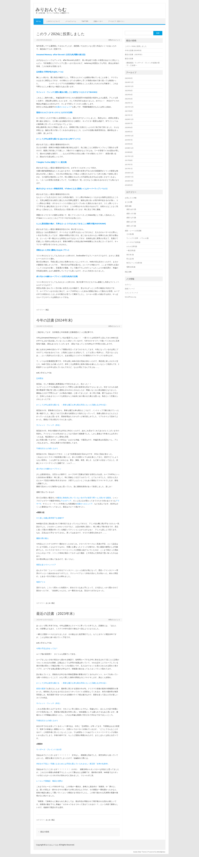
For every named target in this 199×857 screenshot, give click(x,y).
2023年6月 (129, 90)
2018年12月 (129, 148)
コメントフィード (131, 293)
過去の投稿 (43, 832)
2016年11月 (129, 177)
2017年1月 (129, 168)
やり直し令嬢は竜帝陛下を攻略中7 (50, 518)
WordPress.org (130, 297)
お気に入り (129, 198)
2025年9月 (129, 78)
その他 (128, 234)
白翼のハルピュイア (64, 107)
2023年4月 (129, 94)
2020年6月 (129, 127)
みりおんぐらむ (51, 9)
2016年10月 (129, 181)
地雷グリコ (40, 582)
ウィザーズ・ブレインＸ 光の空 (49, 749)
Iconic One (137, 852)
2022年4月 (129, 99)
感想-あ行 (130, 209)
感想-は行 (130, 222)
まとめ (48, 603)
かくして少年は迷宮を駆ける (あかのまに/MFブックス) (58, 139)
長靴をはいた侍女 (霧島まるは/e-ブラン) (52, 250)
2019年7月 (129, 140)
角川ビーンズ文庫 (133, 263)
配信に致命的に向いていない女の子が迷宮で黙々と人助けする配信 (84, 498)
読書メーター (98, 21)
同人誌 (128, 259)
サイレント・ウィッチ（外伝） (48, 425)
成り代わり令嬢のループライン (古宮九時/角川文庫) (57, 276)
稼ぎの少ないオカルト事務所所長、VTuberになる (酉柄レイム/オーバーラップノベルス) (71, 189)
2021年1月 (129, 115)
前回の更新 (40, 689)
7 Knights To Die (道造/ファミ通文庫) (51, 162)
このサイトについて (53, 21)
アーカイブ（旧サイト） (116, 21)
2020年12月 (129, 119)
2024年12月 (129, 82)
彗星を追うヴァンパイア (46, 565)
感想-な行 (130, 217)
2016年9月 (129, 185)
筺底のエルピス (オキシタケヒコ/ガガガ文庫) (54, 112)
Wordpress (161, 852)
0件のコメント (114, 40)
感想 (126, 206)
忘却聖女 (39, 378)
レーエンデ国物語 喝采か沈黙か (49, 781)
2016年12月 (129, 173)
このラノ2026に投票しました (60, 34)
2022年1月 (129, 103)
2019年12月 (129, 136)
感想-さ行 (130, 213)
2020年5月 (129, 132)
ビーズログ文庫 (132, 242)
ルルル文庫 (130, 246)
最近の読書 (129, 58)
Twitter (84, 21)
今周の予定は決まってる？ (47, 648)
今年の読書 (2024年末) (54, 320)
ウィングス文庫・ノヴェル (136, 238)
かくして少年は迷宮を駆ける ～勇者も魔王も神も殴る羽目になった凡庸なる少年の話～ (71, 405)
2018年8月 (129, 152)
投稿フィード (130, 289)
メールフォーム (70, 21)
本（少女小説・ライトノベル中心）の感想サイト (52, 13)
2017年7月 (129, 164)
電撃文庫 (129, 267)
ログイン (128, 284)
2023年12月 (129, 86)
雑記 (47, 310)
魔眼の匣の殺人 (42, 538)
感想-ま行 (130, 226)
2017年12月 (129, 156)
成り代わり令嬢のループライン (48, 469)
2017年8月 (129, 160)
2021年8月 (129, 111)
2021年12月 (129, 107)
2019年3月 (129, 144)
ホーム (38, 21)
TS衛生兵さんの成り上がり (47, 448)
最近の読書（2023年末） (56, 613)
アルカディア (66, 501)
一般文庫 (129, 250)
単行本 (128, 255)
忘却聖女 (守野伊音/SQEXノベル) (49, 72)
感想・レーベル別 (131, 231)
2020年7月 (129, 123)
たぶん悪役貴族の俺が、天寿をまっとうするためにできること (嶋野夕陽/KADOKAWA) (71, 224)
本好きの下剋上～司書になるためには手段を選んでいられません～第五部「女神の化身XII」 (72, 764)
